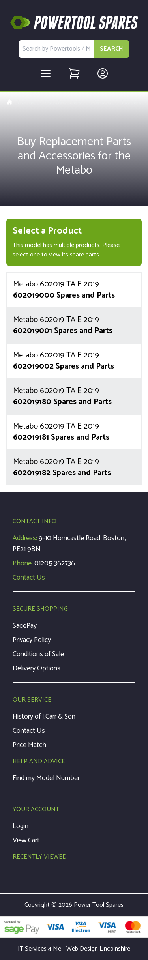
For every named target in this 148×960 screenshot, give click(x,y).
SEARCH (111, 48)
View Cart (26, 840)
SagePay (25, 626)
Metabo (101, 102)
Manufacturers (62, 102)
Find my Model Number (46, 778)
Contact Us (29, 578)
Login (20, 826)
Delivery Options (36, 668)
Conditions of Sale (38, 654)
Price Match (29, 745)
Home (20, 102)
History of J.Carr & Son (44, 716)
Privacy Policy (32, 640)
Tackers (131, 102)
